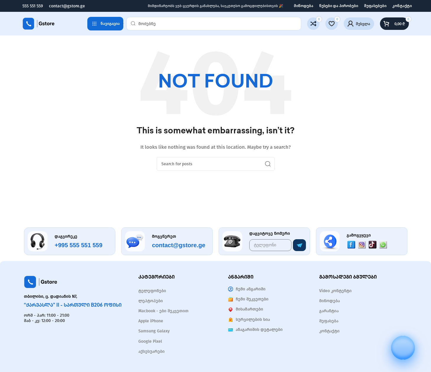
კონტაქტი (329, 331)
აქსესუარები (151, 351)
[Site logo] (38, 23)
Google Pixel (150, 341)
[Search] (213, 23)
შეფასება (328, 321)
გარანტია (329, 310)
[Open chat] (403, 342)
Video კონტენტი (335, 290)
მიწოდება (329, 300)
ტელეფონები (152, 290)
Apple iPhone (150, 321)
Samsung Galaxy (154, 331)
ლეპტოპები (150, 300)
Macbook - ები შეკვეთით (163, 310)
